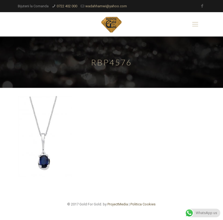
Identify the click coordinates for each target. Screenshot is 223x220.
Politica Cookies (143, 204)
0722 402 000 (67, 6)
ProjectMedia (117, 204)
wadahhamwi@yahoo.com (106, 6)
